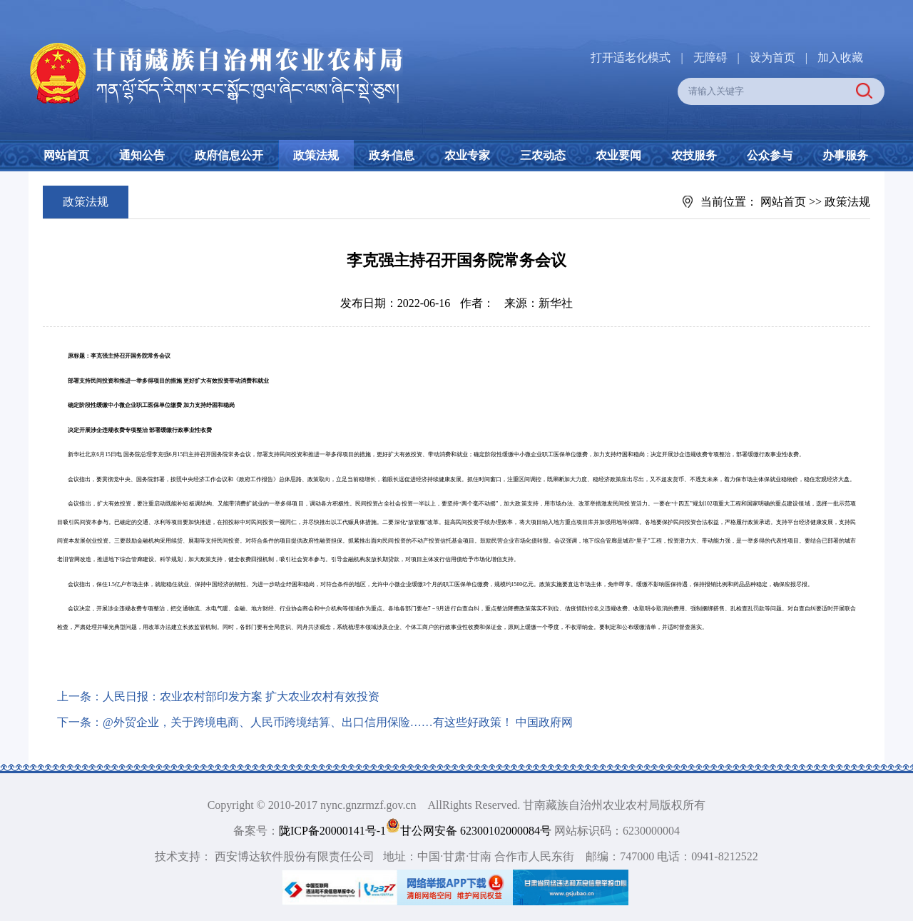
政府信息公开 (229, 155)
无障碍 (710, 57)
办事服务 (845, 155)
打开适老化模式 (630, 57)
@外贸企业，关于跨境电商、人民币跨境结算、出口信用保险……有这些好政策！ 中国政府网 (338, 722)
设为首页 (772, 57)
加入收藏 (840, 57)
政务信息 (391, 155)
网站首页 (66, 155)
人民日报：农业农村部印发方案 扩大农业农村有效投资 (241, 696)
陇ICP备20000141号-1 (332, 831)
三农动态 (543, 155)
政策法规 (316, 155)
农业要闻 (618, 155)
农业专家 (467, 155)
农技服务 (694, 155)
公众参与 (769, 155)
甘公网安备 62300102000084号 (470, 831)
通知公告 (142, 155)
